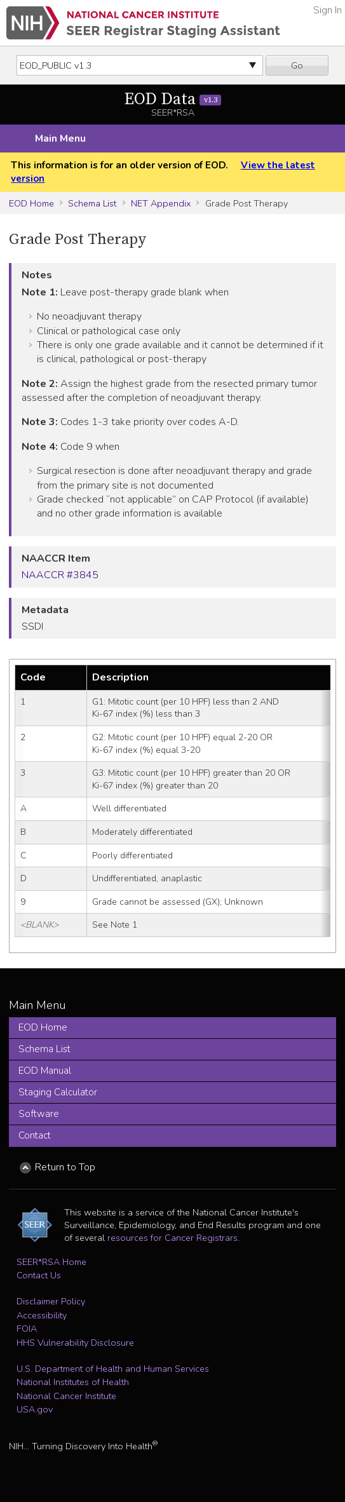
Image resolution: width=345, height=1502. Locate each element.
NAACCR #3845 (60, 575)
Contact (34, 1135)
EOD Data (172, 99)
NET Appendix (161, 203)
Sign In (327, 10)
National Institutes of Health (73, 1382)
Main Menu (60, 138)
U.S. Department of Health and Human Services (113, 1368)
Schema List (92, 203)
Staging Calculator (57, 1092)
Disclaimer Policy (51, 1301)
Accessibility (42, 1315)
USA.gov (35, 1409)
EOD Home (31, 203)
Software (38, 1113)
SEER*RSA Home (51, 1261)
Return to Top (65, 1167)
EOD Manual (44, 1070)
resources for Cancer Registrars (172, 1237)
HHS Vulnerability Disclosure (75, 1342)
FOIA (27, 1328)
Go (297, 65)
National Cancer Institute (66, 1396)
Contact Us (39, 1275)
